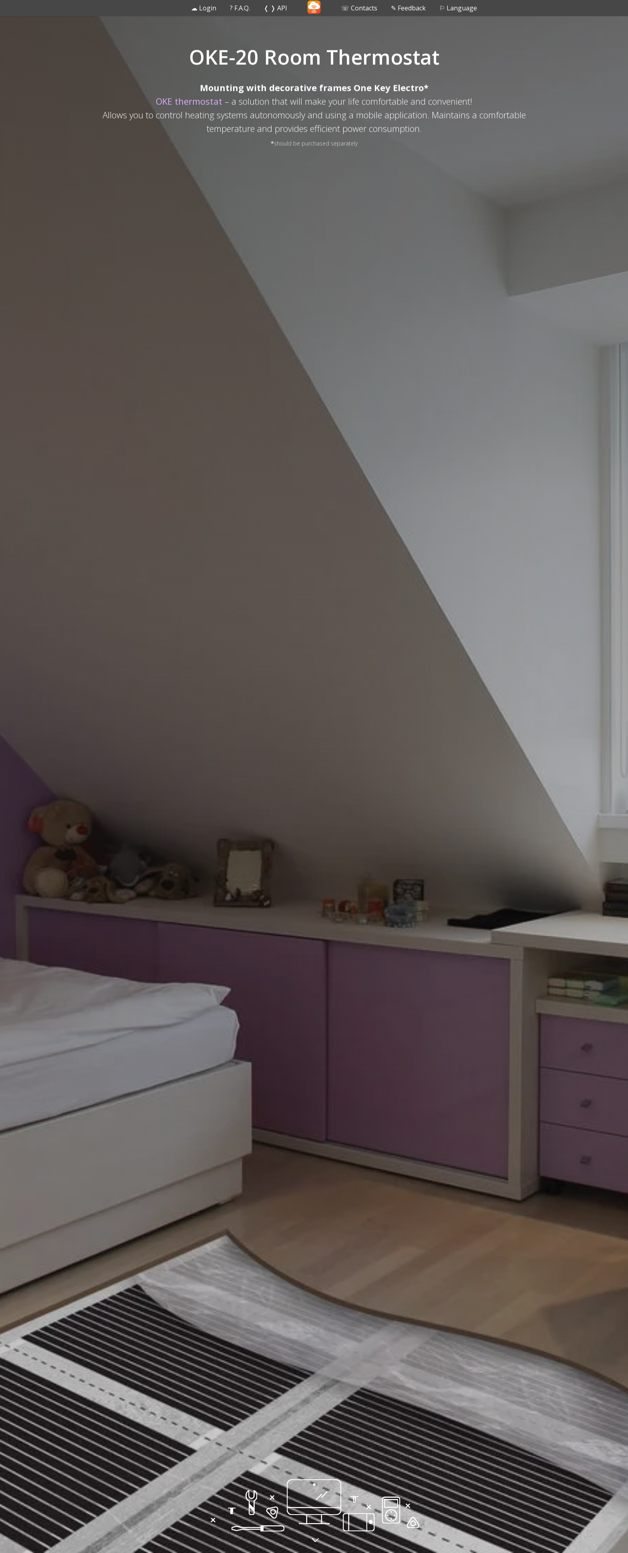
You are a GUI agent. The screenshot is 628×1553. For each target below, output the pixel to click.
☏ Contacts (359, 8)
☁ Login (203, 8)
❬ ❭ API (275, 8)
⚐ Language (458, 8)
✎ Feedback (408, 8)
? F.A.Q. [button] (240, 8)
